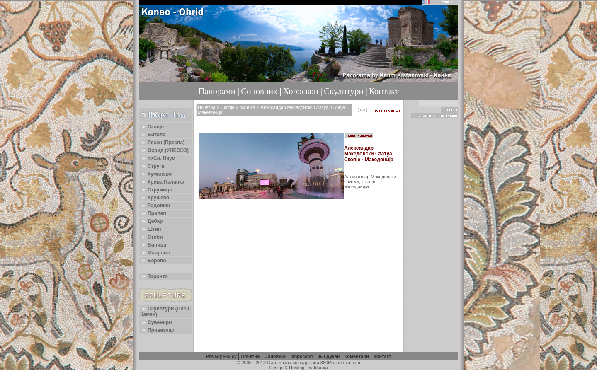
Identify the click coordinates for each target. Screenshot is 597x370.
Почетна (207, 107)
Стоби (151, 237)
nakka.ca (318, 367)
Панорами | (218, 91)
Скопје (152, 127)
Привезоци (157, 330)
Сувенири (156, 322)
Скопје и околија (238, 107)
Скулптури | (345, 91)
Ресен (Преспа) (162, 142)
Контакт (384, 91)
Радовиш (155, 205)
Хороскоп (302, 356)
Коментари (357, 356)
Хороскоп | (303, 91)
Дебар (151, 221)
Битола (152, 135)
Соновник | (261, 91)
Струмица (156, 190)
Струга (152, 166)
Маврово (155, 253)
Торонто (154, 276)
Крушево (154, 198)
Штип (150, 229)
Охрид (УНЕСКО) (164, 150)
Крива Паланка (162, 182)
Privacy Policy (222, 356)
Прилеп (153, 213)
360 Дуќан (329, 356)
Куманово (156, 174)
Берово (153, 261)
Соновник (275, 356)
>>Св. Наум (157, 158)
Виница (153, 245)
